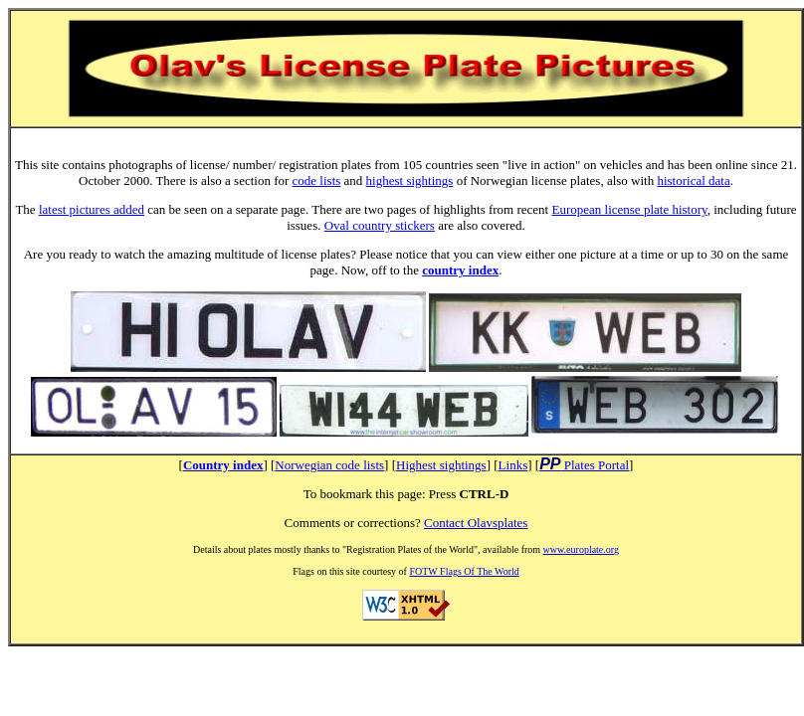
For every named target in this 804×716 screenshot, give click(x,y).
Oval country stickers (379, 225)
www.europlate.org (581, 549)
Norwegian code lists (329, 464)
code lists (317, 180)
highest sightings (410, 180)
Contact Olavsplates (475, 522)
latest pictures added (91, 209)
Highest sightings (441, 464)
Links (513, 464)
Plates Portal (595, 464)
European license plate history (628, 209)
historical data (693, 180)
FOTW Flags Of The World (463, 571)
